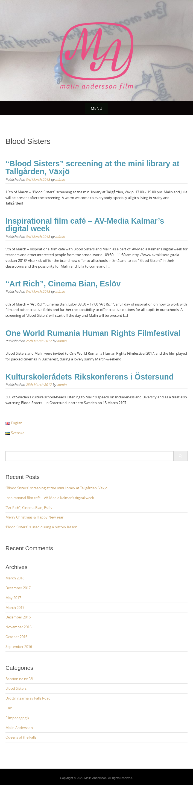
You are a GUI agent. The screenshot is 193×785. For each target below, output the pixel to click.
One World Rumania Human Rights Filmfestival (92, 333)
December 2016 (18, 617)
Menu (96, 108)
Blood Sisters (16, 688)
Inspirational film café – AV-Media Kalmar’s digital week (84, 225)
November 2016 (18, 626)
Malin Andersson (19, 727)
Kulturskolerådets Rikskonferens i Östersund (89, 376)
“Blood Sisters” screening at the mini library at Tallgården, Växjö (92, 167)
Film (8, 708)
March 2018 (14, 578)
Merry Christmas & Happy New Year (34, 517)
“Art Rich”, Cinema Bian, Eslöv (63, 283)
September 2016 (18, 646)
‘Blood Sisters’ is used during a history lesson (41, 527)
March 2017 (14, 607)
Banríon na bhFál (19, 678)
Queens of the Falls (20, 737)
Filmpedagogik (17, 717)
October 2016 (16, 636)
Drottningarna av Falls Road (28, 698)
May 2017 (13, 597)
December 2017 (18, 587)
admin (60, 179)
